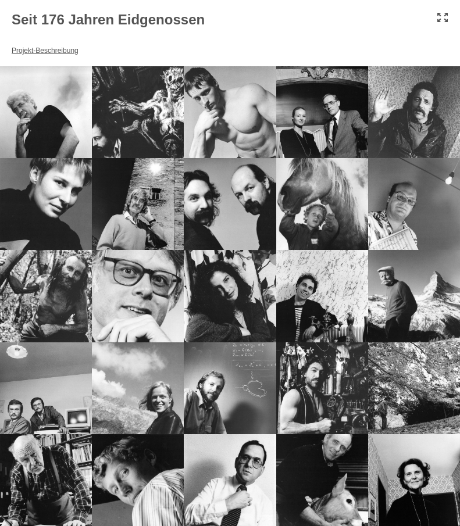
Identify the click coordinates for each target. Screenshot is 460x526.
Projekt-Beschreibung (45, 50)
